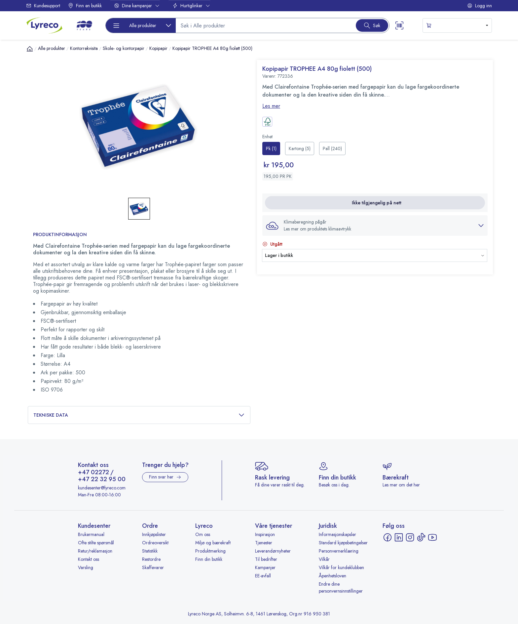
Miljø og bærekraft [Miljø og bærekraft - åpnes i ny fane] (213, 542)
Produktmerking (210, 551)
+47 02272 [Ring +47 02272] (93, 472)
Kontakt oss (88, 559)
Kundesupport (43, 5)
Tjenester (263, 542)
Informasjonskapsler (337, 534)
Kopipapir (158, 48)
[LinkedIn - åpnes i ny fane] (399, 537)
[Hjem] (29, 48)
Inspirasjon (265, 534)
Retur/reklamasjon (95, 551)
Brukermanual (91, 534)
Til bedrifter (266, 559)
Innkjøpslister (154, 534)
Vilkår (324, 559)
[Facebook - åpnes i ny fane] (387, 537)
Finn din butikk (208, 559)
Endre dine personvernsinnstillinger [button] (341, 587)
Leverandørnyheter (273, 551)
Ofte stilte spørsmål (96, 542)
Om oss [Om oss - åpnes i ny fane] (202, 534)
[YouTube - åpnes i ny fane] (432, 537)
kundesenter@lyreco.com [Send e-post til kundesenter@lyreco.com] (102, 487)
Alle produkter (51, 48)
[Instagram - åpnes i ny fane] (410, 537)
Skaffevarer (153, 567)
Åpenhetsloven (332, 575)
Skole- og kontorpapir (123, 48)
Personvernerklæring (338, 551)
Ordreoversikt (155, 542)
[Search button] (372, 25)
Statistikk (150, 551)
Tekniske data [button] (139, 415)
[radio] (271, 148)
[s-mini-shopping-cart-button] (457, 25)
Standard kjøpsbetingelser (343, 542)
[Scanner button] (399, 25)
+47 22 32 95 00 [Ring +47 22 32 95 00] (102, 479)
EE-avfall (263, 575)
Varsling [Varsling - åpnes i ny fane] (85, 567)
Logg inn (479, 5)
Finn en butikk (85, 5)
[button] (375, 225)
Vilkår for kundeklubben (341, 567)
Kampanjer (265, 567)
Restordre (151, 559)
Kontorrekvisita (84, 48)
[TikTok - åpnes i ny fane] (421, 537)
